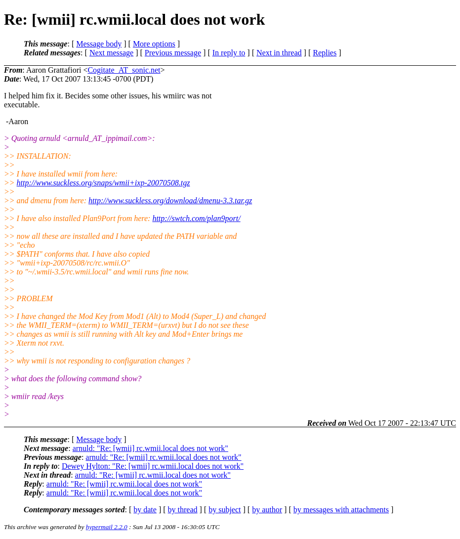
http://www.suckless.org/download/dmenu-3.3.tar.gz (170, 200)
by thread (183, 509)
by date (145, 509)
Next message (111, 52)
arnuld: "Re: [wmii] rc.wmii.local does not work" (150, 448)
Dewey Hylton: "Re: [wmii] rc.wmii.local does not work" (153, 466)
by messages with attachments (341, 509)
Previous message (173, 52)
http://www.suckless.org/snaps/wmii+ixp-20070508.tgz (103, 183)
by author (267, 509)
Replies (324, 52)
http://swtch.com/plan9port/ (196, 218)
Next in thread (279, 52)
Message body (99, 44)
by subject (225, 509)
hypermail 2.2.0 (106, 527)
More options (154, 44)
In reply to (229, 52)
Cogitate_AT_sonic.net (123, 70)
